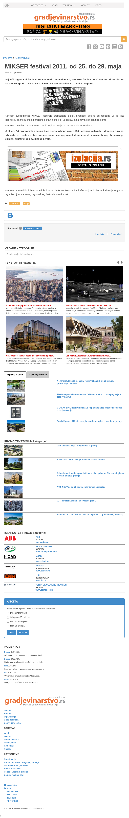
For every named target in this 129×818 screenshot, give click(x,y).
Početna (8, 57)
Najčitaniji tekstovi (38, 374)
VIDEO (98, 5)
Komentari (12, 646)
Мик (6, 666)
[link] (64, 18)
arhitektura (14, 203)
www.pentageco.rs (44, 590)
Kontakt (8, 713)
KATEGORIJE (39, 6)
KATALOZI (85, 5)
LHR (38, 575)
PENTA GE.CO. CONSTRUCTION (51, 585)
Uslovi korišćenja (12, 723)
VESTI (55, 5)
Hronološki (99, 234)
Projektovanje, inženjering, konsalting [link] (22, 254)
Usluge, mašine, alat (13, 775)
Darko (7, 680)
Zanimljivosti (23, 57)
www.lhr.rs (41, 580)
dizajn (26, 203)
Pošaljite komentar (33, 228)
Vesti (6, 733)
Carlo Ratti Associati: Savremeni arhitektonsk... (88, 356)
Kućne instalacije (12, 768)
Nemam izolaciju (17, 626)
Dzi (5, 673)
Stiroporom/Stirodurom (20, 617)
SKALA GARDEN (44, 546)
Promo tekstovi (11, 739)
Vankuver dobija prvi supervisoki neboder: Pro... (29, 305)
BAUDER (40, 566)
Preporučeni (116, 234)
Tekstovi (8, 736)
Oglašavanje (10, 717)
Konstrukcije (10, 759)
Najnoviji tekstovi (15, 375)
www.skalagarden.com (46, 551)
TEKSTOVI (69, 6)
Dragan (7, 652)
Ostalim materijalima (19, 621)
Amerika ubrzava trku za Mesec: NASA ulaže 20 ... (89, 305)
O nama (7, 710)
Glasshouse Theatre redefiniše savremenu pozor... (30, 356)
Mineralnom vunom (18, 613)
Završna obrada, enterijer (16, 765)
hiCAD (39, 556)
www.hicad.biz (42, 561)
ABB (38, 537)
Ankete (7, 749)
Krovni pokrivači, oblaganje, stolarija (21, 762)
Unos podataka (11, 720)
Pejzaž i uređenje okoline (16, 772)
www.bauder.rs (43, 571)
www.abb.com (42, 542)
